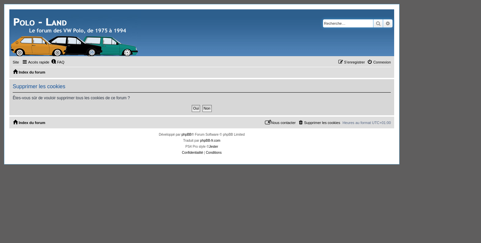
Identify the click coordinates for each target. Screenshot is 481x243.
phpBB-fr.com (210, 140)
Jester (213, 146)
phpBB (186, 134)
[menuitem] (57, 62)
